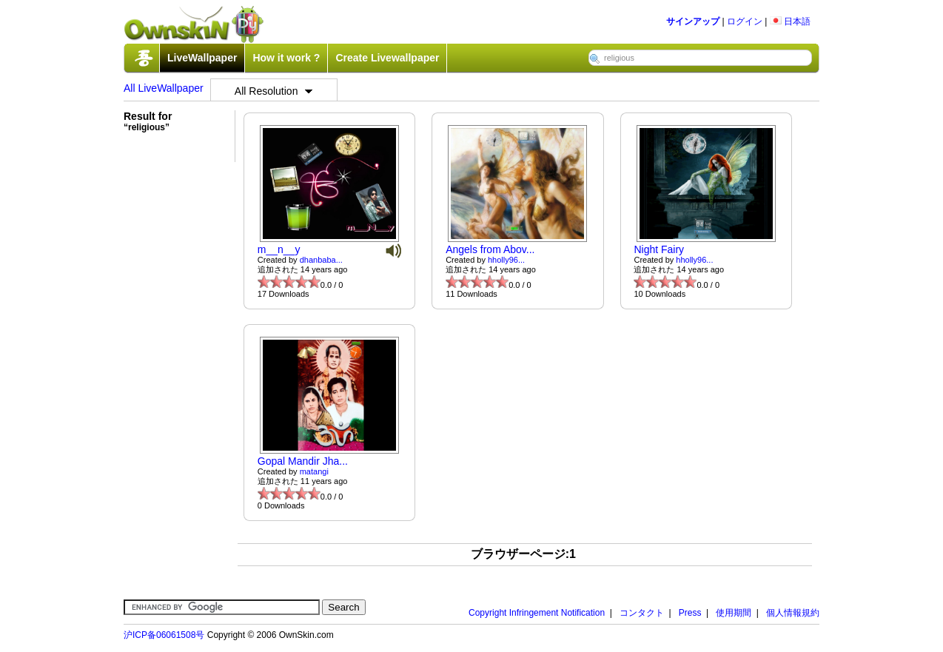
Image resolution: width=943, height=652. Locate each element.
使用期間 (733, 613)
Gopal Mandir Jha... (303, 461)
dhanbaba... (321, 259)
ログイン (744, 21)
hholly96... (506, 259)
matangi (314, 471)
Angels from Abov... (490, 249)
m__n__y (279, 249)
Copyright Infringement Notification (537, 613)
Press (690, 613)
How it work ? (286, 58)
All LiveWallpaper (164, 88)
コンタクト (642, 613)
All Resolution (274, 91)
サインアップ (692, 21)
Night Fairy (659, 249)
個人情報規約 (792, 613)
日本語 (790, 21)
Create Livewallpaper (387, 58)
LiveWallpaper (202, 58)
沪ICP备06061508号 (164, 635)
